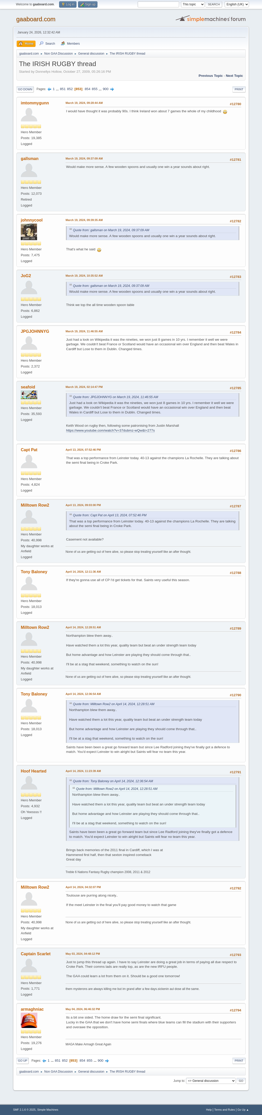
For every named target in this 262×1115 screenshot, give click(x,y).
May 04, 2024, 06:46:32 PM (83, 1009)
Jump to (178, 1080)
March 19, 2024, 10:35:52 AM (84, 275)
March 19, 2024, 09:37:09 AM (84, 158)
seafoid (28, 387)
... (58, 89)
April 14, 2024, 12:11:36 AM (83, 571)
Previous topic (211, 76)
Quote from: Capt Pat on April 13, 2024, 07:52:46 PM (109, 515)
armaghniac (32, 1009)
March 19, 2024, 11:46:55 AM (84, 331)
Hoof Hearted (33, 771)
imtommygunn (35, 103)
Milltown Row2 (35, 505)
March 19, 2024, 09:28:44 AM (84, 102)
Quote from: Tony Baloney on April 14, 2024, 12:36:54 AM (113, 781)
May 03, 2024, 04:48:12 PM (83, 953)
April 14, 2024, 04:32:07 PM (83, 887)
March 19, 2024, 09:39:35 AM (84, 220)
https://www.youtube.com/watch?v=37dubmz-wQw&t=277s (110, 430)
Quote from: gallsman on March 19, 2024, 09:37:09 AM (111, 230)
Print (239, 89)
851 (63, 89)
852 (70, 89)
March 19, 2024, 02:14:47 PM (84, 386)
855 (94, 89)
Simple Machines (47, 1109)
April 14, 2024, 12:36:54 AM (83, 693)
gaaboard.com (35, 19)
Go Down (25, 89)
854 (87, 89)
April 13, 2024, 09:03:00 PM (83, 505)
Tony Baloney (34, 572)
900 (105, 89)
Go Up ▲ (243, 1109)
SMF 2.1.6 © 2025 (24, 1109)
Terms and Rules (224, 1109)
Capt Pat (29, 450)
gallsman (29, 158)
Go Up (22, 1060)
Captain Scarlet (35, 954)
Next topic (234, 76)
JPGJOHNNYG (35, 331)
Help (209, 1109)
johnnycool (31, 220)
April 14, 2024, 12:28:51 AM (83, 627)
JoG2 (26, 276)
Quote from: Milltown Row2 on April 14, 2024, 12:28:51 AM (113, 704)
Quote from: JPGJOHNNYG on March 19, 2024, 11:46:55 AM (115, 397)
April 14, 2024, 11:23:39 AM (83, 771)
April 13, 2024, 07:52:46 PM (83, 449)
